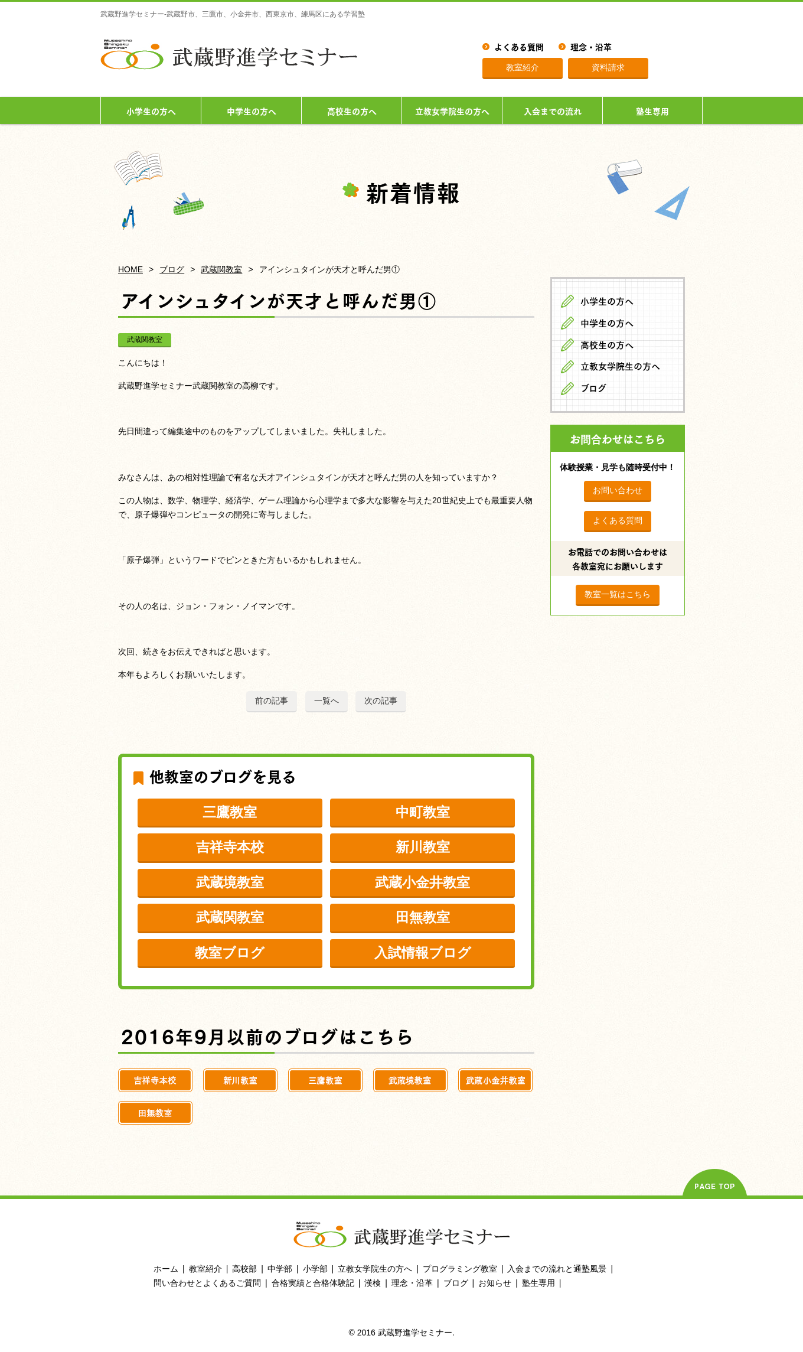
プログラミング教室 (460, 1268)
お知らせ (494, 1283)
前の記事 (271, 700)
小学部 (315, 1268)
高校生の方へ (352, 110)
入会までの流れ (553, 110)
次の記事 (380, 700)
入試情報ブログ (422, 952)
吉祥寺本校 (230, 847)
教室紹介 (522, 67)
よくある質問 (519, 46)
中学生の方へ (251, 110)
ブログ (171, 269)
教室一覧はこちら (618, 594)
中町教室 (423, 812)
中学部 (279, 1268)
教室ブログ (230, 952)
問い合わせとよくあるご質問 (207, 1283)
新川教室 (423, 847)
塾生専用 (652, 110)
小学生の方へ (151, 110)
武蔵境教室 (230, 882)
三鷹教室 (230, 812)
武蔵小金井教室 (422, 882)
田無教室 (423, 917)
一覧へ (326, 700)
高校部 (244, 1268)
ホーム (166, 1268)
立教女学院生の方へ (452, 110)
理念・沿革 (591, 46)
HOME (130, 269)
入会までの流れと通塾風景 (556, 1268)
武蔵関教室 (221, 269)
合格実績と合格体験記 (313, 1283)
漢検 (372, 1283)
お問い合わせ (617, 490)
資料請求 (608, 67)
